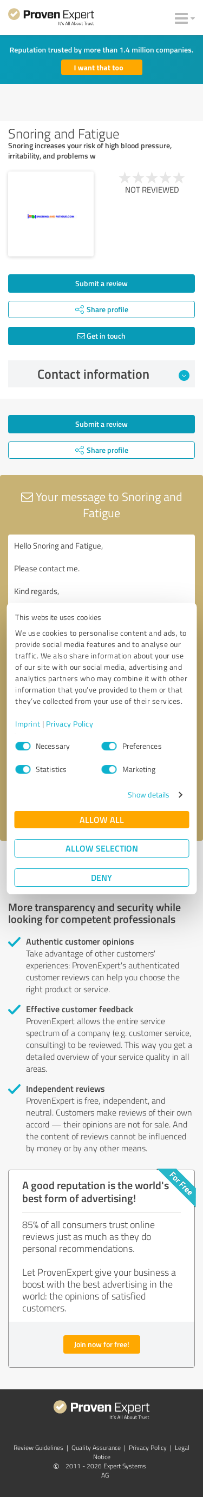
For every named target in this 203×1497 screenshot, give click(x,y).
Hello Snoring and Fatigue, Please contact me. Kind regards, (101, 595)
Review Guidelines (38, 1447)
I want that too (98, 67)
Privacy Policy (69, 723)
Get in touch (101, 336)
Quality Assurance (96, 1447)
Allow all (102, 819)
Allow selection (102, 848)
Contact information (113, 374)
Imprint (28, 723)
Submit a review (101, 283)
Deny (101, 877)
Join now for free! (101, 1344)
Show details (148, 794)
